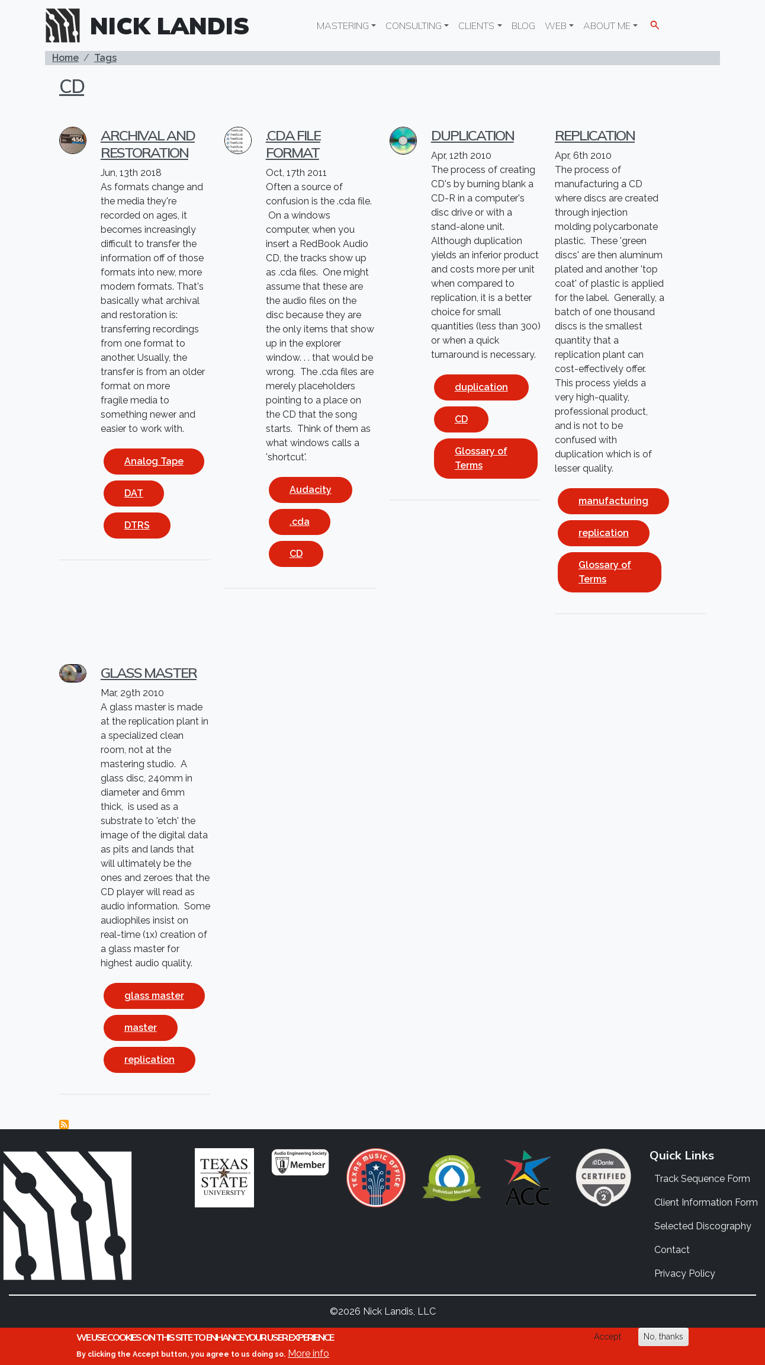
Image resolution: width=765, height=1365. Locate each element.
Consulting (413, 25)
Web (556, 25)
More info (308, 1353)
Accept (607, 1336)
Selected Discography (702, 1226)
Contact (672, 1249)
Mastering (343, 25)
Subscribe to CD (64, 1124)
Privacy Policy (684, 1273)
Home (65, 57)
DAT (133, 493)
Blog (523, 25)
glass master (154, 995)
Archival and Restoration (148, 143)
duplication (481, 387)
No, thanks (663, 1336)
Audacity (311, 489)
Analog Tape (154, 461)
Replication (595, 135)
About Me (607, 25)
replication (603, 533)
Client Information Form (706, 1202)
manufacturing (613, 501)
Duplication (472, 135)
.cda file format (293, 143)
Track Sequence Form (702, 1178)
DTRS (137, 525)
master (140, 1027)
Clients (476, 25)
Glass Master (149, 672)
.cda (300, 521)
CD (71, 86)
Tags (105, 57)
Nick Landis (170, 25)
